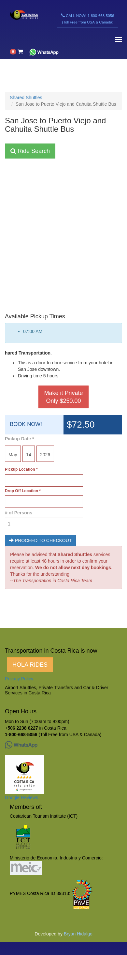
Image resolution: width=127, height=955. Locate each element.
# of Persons (18, 512)
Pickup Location (21, 469)
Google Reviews (21, 797)
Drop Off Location (23, 491)
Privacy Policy (19, 678)
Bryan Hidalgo (78, 933)
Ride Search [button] (30, 151)
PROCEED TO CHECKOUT (40, 540)
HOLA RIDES (30, 664)
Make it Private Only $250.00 (63, 397)
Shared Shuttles (26, 97)
